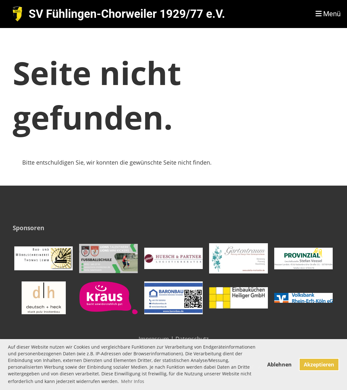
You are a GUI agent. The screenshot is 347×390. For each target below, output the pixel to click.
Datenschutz (191, 339)
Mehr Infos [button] (132, 381)
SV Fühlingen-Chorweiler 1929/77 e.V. (127, 14)
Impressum (154, 339)
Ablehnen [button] (279, 364)
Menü (328, 14)
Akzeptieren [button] (319, 364)
